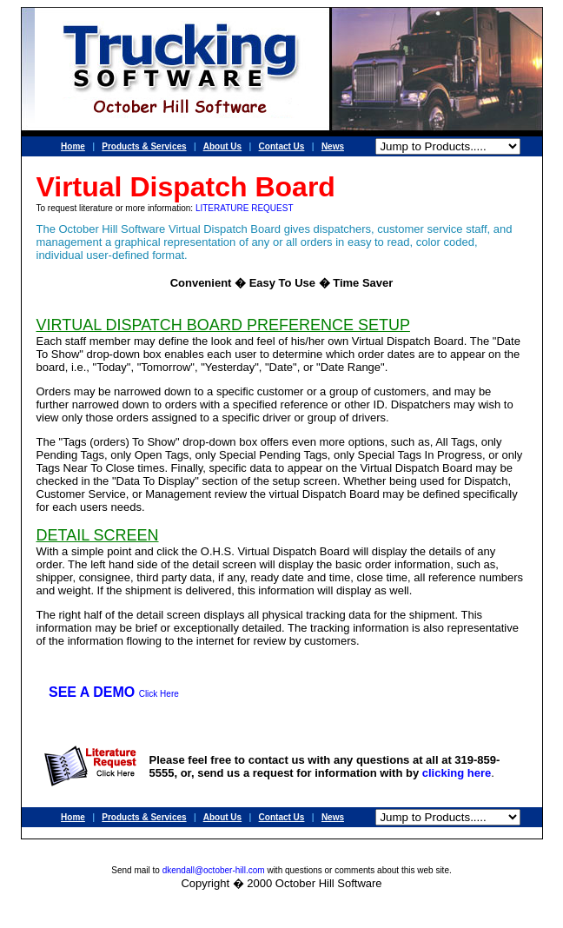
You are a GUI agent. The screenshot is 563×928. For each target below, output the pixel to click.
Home (73, 146)
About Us (222, 146)
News (332, 146)
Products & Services (144, 146)
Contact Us (282, 146)
